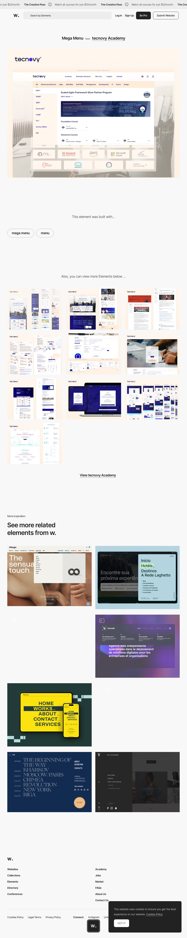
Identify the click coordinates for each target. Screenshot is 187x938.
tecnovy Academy (108, 38)
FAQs (98, 887)
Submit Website (166, 15)
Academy (101, 869)
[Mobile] (34, 309)
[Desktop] (93, 309)
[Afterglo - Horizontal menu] (49, 576)
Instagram (94, 917)
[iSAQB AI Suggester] (93, 398)
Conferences (14, 894)
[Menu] (137, 646)
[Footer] (93, 353)
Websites (12, 869)
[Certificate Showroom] (152, 398)
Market (99, 881)
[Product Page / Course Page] (34, 398)
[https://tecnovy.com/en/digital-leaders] (34, 443)
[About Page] (34, 353)
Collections (13, 875)
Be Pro (143, 15)
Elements (12, 881)
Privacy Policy (53, 917)
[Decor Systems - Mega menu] (49, 645)
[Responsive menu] (49, 714)
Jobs (98, 875)
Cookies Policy (15, 917)
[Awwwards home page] (93, 925)
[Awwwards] (16, 15)
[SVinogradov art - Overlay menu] (49, 782)
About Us (100, 894)
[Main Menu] (137, 577)
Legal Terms (34, 917)
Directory (12, 887)
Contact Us (101, 900)
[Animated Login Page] (152, 353)
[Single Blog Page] (152, 309)
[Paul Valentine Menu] (137, 782)
